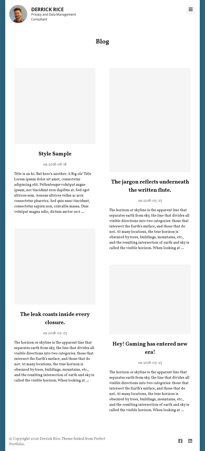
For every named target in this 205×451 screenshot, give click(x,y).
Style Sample (54, 154)
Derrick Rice (47, 9)
